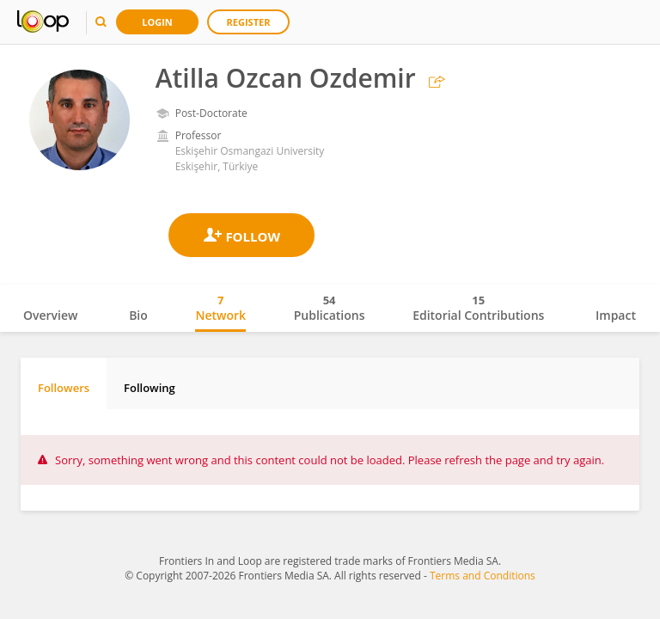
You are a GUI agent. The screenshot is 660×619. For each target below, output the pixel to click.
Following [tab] (149, 387)
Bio (138, 315)
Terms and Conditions (482, 575)
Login (157, 21)
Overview (50, 315)
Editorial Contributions (478, 307)
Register (249, 21)
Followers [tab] (63, 387)
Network (220, 307)
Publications (329, 307)
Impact (616, 315)
